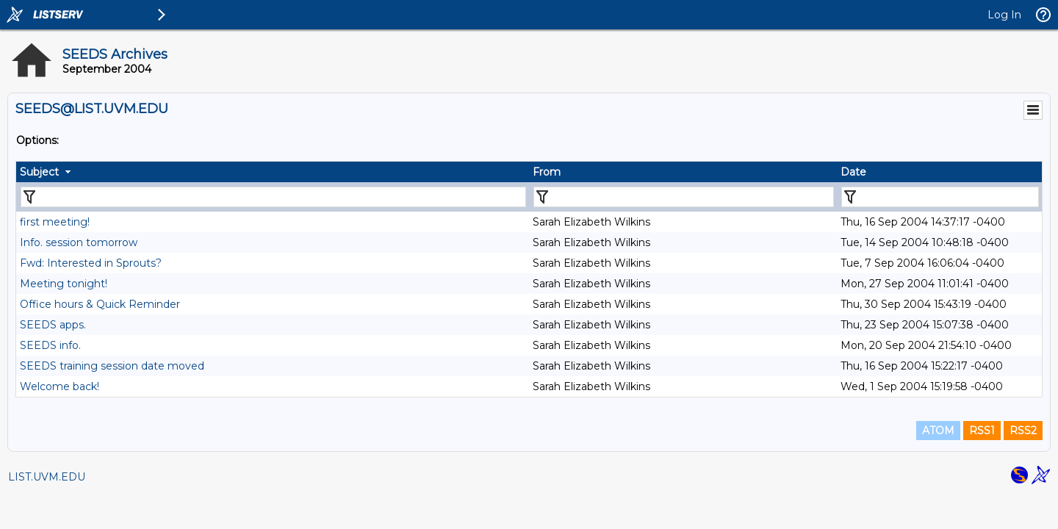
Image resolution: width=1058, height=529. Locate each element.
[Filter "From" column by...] (683, 197)
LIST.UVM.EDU (46, 476)
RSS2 (1023, 430)
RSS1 (982, 430)
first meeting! (55, 221)
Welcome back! (59, 386)
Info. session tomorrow (78, 242)
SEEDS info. (50, 345)
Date (853, 172)
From (547, 172)
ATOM (938, 430)
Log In (1004, 14)
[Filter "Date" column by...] (940, 197)
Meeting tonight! (63, 283)
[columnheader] (272, 172)
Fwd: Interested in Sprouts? (91, 263)
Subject (39, 172)
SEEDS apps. (53, 324)
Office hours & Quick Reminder (100, 304)
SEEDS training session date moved (112, 366)
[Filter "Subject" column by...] (273, 197)
